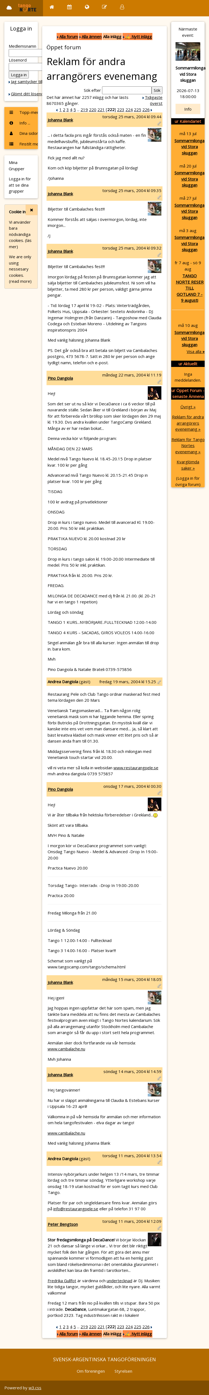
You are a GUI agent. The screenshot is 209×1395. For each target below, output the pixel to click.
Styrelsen (123, 1371)
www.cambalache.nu (66, 1048)
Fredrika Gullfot (62, 1280)
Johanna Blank (60, 120)
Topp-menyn (23, 112)
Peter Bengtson (63, 1224)
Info (188, 109)
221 (101, 109)
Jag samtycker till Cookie (33, 81)
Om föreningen (91, 1371)
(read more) (20, 281)
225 (137, 109)
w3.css (35, 1387)
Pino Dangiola (60, 378)
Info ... (19, 123)
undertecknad (119, 1280)
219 (84, 109)
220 (92, 109)
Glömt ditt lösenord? (30, 93)
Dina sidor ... (23, 133)
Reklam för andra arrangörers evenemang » (188, 423)
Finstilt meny (23, 144)
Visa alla (196, 351)
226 (146, 109)
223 (120, 109)
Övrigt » (188, 406)
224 (129, 109)
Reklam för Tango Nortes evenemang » (188, 445)
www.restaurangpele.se (135, 767)
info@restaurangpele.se (75, 1208)
